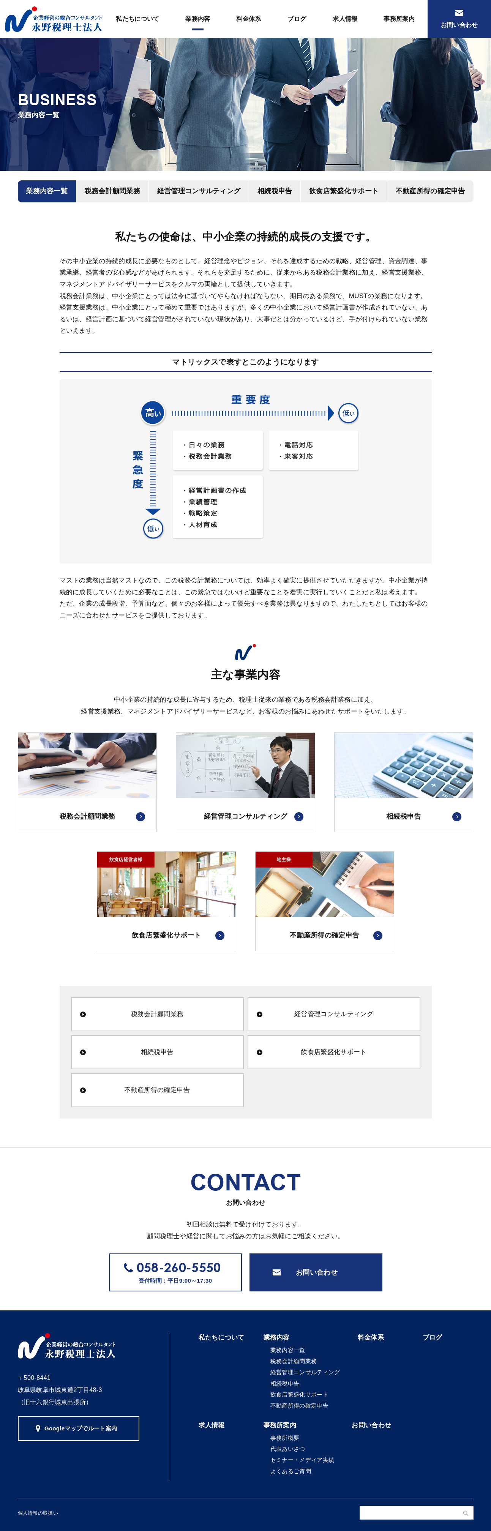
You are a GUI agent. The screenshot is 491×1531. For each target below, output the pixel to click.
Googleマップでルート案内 (80, 1428)
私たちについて (137, 19)
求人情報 (345, 19)
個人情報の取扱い (38, 1513)
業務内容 (197, 19)
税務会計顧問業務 (113, 191)
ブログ (296, 19)
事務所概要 (285, 1438)
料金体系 (248, 19)
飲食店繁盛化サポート (344, 191)
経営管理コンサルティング (199, 191)
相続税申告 (274, 191)
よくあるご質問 (290, 1471)
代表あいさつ (287, 1449)
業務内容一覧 (47, 191)
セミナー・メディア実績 (302, 1460)
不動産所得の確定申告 (430, 191)
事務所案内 (399, 19)
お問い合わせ (317, 1272)
